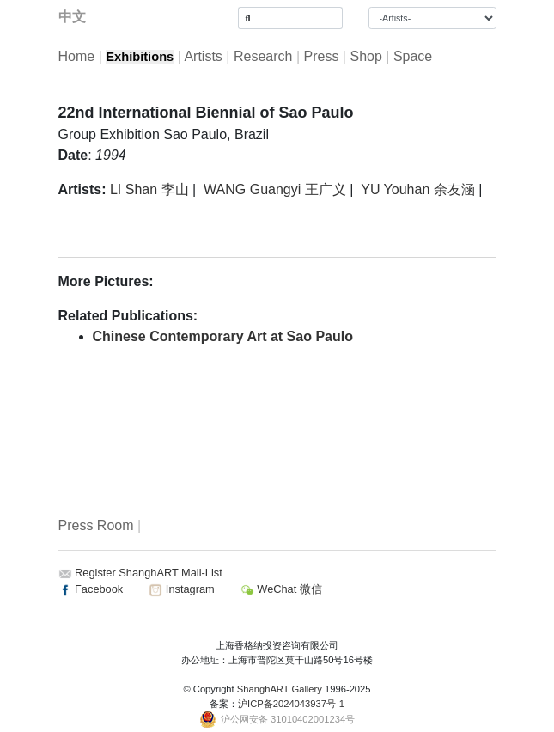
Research (263, 56)
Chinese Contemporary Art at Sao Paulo (223, 336)
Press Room (96, 525)
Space (412, 56)
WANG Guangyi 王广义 (275, 189)
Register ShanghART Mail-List (148, 572)
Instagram (181, 589)
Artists (203, 56)
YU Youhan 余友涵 (418, 189)
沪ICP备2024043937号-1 (291, 703)
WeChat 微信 (281, 589)
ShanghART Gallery (279, 689)
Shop (365, 56)
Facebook (91, 589)
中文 (72, 16)
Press (320, 56)
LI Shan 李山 (149, 189)
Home (76, 56)
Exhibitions (140, 57)
